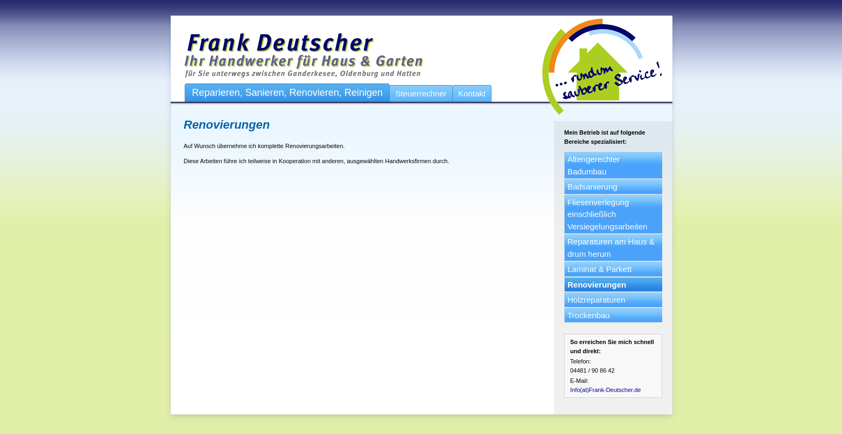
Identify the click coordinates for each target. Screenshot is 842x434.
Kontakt (472, 93)
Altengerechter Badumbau (593, 165)
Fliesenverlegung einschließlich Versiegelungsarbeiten (607, 214)
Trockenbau (588, 315)
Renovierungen (596, 284)
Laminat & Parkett (599, 269)
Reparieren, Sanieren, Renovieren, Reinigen (287, 92)
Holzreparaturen (596, 299)
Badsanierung (592, 186)
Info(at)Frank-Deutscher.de (605, 390)
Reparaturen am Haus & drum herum (611, 247)
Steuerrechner (420, 93)
